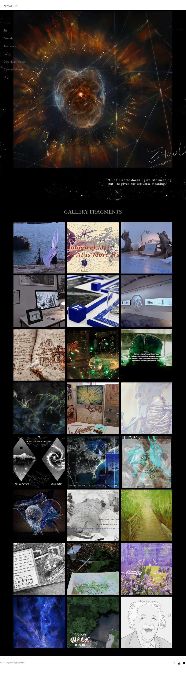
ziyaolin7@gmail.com (16, 662)
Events (7, 54)
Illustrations (9, 46)
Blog (5, 77)
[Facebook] (174, 663)
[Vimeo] (184, 663)
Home (6, 23)
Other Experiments (14, 62)
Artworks (8, 38)
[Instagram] (179, 663)
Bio (5, 30)
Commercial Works (13, 69)
